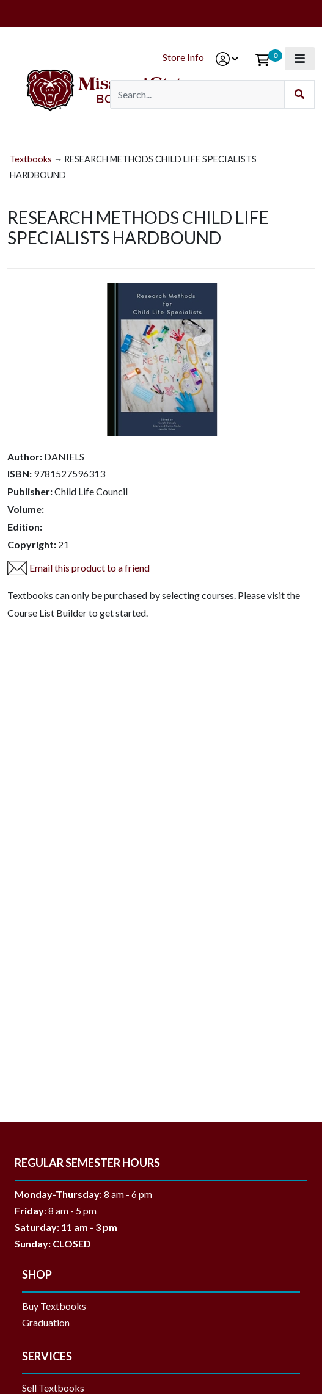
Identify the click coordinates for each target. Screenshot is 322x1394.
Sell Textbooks (53, 1387)
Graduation (50, 1322)
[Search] (197, 94)
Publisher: (30, 491)
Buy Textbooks (54, 1306)
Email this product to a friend (89, 567)
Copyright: (31, 544)
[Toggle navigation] (300, 58)
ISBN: (19, 473)
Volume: (25, 509)
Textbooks (31, 159)
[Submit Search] (299, 94)
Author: (24, 456)
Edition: (24, 526)
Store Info (183, 57)
